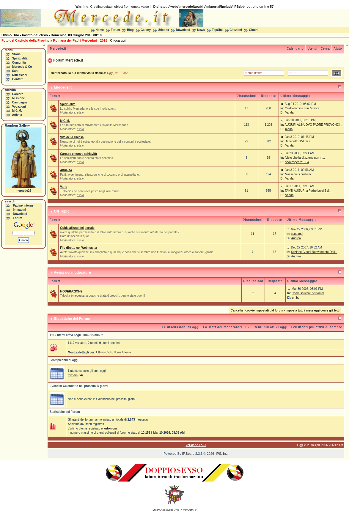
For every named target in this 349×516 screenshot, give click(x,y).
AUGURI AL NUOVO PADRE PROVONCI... (313, 124)
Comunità (19, 62)
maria (289, 129)
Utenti (312, 48)
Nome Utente (122, 352)
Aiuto (338, 48)
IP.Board (188, 453)
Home (99, 30)
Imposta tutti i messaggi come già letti (312, 310)
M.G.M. (17, 110)
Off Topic (61, 211)
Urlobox (163, 30)
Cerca (325, 48)
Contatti (17, 79)
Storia (16, 54)
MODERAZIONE (71, 291)
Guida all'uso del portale (77, 227)
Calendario (295, 48)
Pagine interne (23, 205)
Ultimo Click (104, 352)
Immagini (19, 209)
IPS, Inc (221, 453)
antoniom (110, 428)
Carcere (17, 94)
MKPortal (159, 510)
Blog (130, 30)
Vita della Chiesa (72, 137)
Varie (63, 186)
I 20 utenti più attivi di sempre (316, 327)
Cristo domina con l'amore (302, 108)
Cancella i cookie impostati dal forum (257, 310)
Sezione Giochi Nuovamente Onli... (314, 252)
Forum (115, 30)
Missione (18, 98)
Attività (17, 115)
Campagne (19, 102)
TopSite (217, 30)
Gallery (146, 30)
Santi (15, 71)
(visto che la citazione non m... (305, 157)
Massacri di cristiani (298, 174)
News (201, 30)
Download (183, 30)
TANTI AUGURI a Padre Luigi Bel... (308, 190)
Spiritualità (20, 58)
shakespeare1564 (297, 162)
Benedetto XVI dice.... (299, 141)
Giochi (253, 30)
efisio (80, 112)
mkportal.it (189, 510)
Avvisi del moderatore (72, 272)
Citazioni (235, 30)
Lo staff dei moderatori (222, 327)
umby (295, 297)
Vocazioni (19, 106)
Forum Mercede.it (68, 60)
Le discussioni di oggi (181, 327)
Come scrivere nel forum (308, 293)
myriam (73, 375)
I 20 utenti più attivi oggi (266, 327)
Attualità (66, 170)
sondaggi (297, 233)
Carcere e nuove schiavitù (78, 153)
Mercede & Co (22, 66)
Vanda (289, 112)
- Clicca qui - (118, 40)
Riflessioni (19, 75)
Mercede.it (58, 48)
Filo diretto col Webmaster (78, 247)
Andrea (296, 238)
